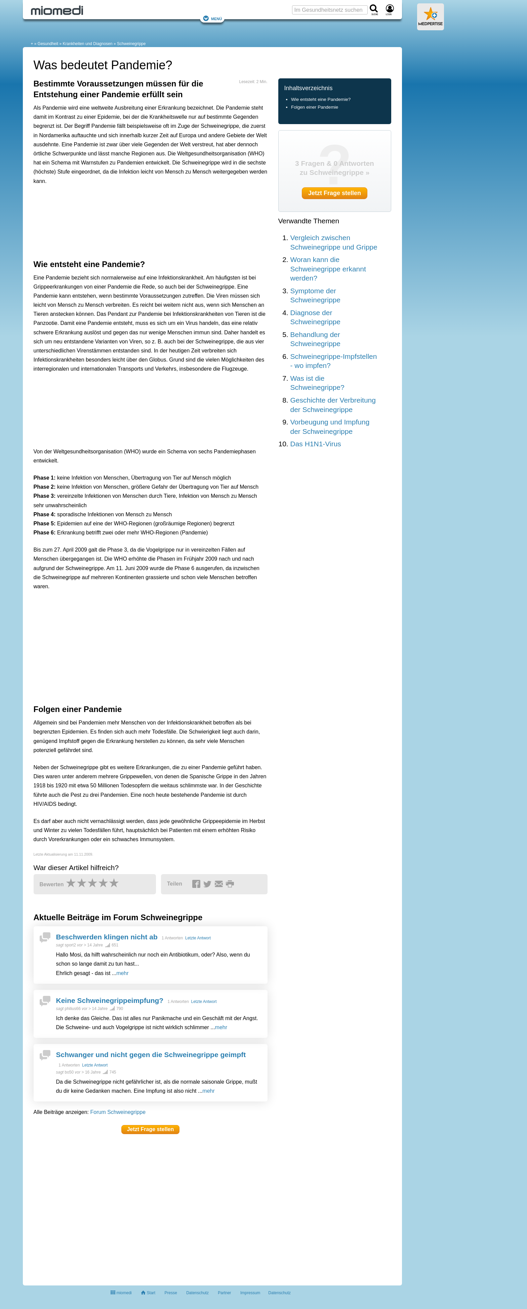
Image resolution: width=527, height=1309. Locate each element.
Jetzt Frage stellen (150, 1129)
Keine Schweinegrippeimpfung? (110, 1000)
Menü (212, 18)
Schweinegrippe (131, 43)
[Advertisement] (138, 221)
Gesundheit (48, 43)
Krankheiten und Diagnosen (88, 43)
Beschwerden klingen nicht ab (107, 937)
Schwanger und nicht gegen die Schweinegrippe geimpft (151, 1054)
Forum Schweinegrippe (118, 1112)
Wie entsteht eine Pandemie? (321, 99)
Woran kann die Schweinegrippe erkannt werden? (328, 269)
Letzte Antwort (198, 938)
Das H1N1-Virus (315, 444)
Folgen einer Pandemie (314, 107)
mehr (122, 973)
